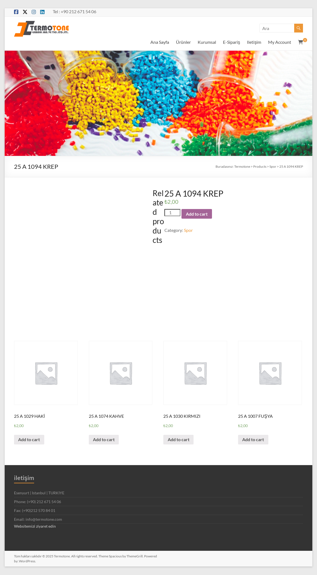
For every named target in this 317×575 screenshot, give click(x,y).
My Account (279, 42)
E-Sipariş (231, 42)
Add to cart (197, 213)
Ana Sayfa (159, 42)
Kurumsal (207, 42)
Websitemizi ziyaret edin (35, 526)
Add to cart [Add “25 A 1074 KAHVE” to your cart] (104, 439)
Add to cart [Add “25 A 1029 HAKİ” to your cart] (29, 439)
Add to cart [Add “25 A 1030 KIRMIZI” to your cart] (178, 439)
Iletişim (254, 42)
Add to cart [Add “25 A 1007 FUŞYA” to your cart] (253, 439)
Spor (188, 230)
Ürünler (183, 42)
